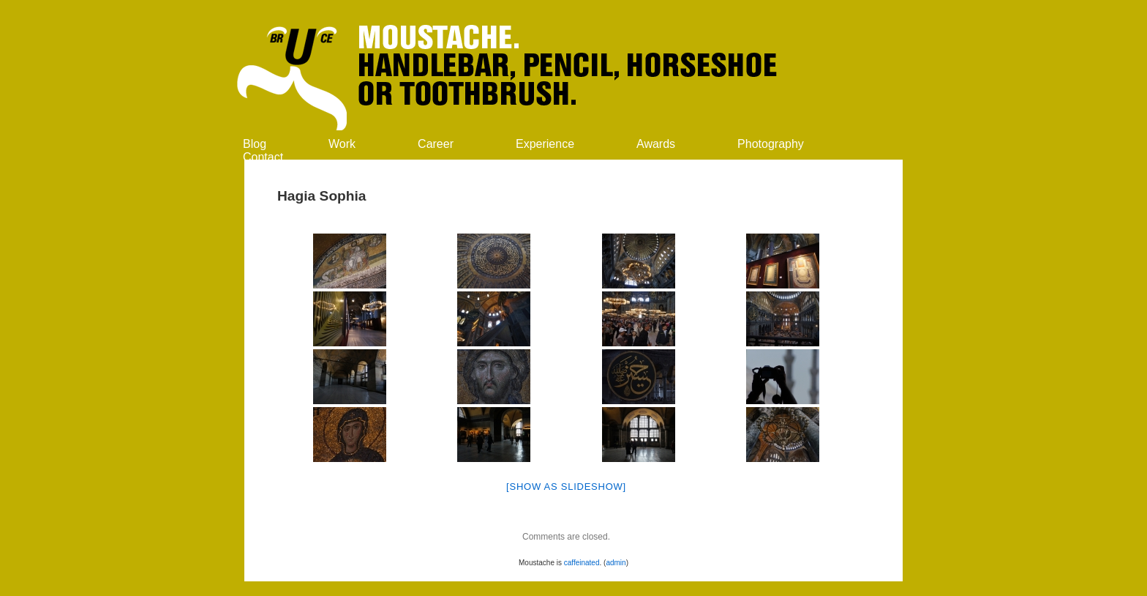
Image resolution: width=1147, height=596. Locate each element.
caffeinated (582, 563)
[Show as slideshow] (566, 486)
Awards (655, 144)
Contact (263, 157)
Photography (770, 144)
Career (436, 144)
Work (342, 144)
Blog (254, 144)
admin (615, 563)
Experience (545, 144)
